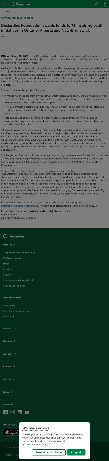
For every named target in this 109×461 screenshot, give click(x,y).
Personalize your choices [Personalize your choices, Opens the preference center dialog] (49, 452)
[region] (54, 440)
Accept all (76, 452)
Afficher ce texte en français (36, 444)
